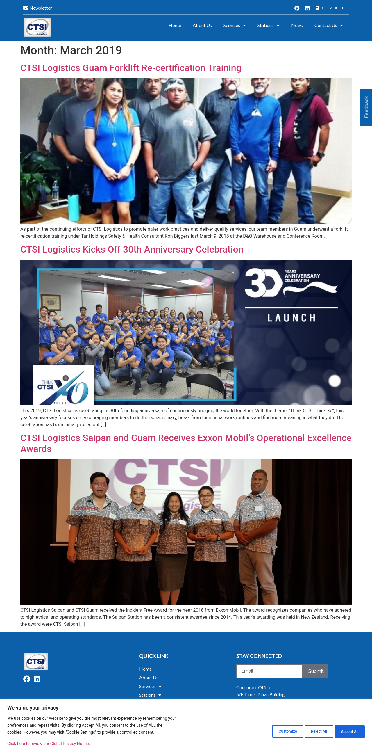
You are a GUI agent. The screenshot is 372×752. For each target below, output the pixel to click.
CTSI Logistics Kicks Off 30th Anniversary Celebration (132, 249)
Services (234, 25)
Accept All (347, 730)
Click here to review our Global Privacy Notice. (48, 743)
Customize (272, 730)
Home (175, 25)
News (297, 25)
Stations (268, 25)
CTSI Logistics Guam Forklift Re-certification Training (131, 67)
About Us (202, 25)
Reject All (310, 730)
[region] (186, 725)
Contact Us (328, 25)
